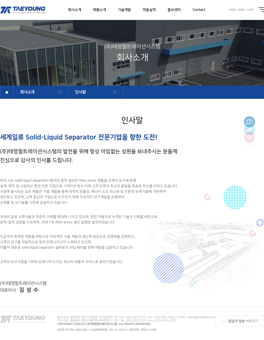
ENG (241, 10)
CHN (250, 10)
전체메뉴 (261, 9)
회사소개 (74, 10)
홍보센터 (174, 10)
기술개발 (124, 10)
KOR (232, 10)
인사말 (80, 92)
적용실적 (149, 10)
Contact (198, 10)
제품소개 (99, 10)
